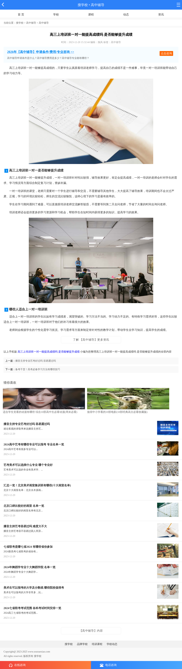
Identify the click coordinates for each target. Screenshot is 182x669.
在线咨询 (17, 665)
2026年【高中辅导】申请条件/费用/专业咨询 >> (40, 52)
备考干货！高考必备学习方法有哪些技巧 (37, 369)
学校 (56, 14)
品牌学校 (82, 644)
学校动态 (112, 644)
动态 (126, 14)
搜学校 (83, 5)
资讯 (161, 14)
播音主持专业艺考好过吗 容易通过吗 (35, 360)
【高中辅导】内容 (91, 630)
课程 (91, 14)
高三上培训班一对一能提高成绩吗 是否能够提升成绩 (49, 351)
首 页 (21, 14)
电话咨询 (108, 665)
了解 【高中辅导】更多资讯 (91, 339)
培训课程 (97, 644)
